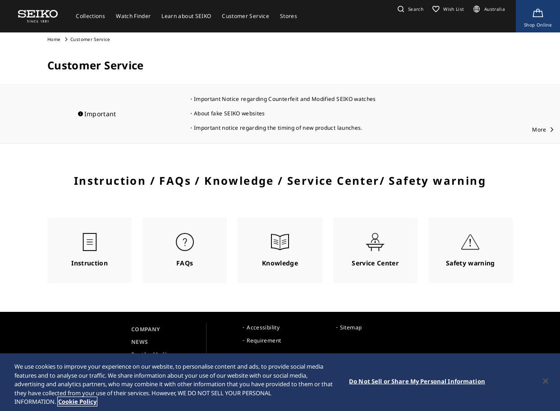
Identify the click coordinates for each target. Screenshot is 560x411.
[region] (280, 382)
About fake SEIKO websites (229, 113)
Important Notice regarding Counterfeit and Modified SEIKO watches (285, 99)
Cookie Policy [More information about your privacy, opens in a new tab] (77, 401)
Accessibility (263, 327)
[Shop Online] (538, 16)
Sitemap (351, 327)
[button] (409, 9)
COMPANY (145, 329)
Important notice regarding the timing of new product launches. (278, 128)
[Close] (545, 381)
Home (53, 39)
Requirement (264, 340)
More (539, 129)
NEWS (139, 342)
